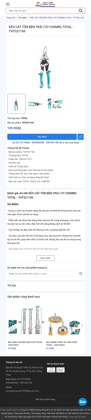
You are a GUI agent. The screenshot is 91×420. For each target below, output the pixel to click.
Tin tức (11, 285)
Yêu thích (42, 137)
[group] (45, 65)
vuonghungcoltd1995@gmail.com (22, 391)
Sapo (83, 417)
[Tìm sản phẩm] (45, 11)
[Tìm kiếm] (80, 10)
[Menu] (7, 4)
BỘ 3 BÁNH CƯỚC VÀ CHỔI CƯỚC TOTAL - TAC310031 (61, 343)
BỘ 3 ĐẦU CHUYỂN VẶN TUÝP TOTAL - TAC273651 (26, 343)
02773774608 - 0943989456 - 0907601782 (37, 142)
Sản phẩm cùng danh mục (23, 296)
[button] (81, 325)
